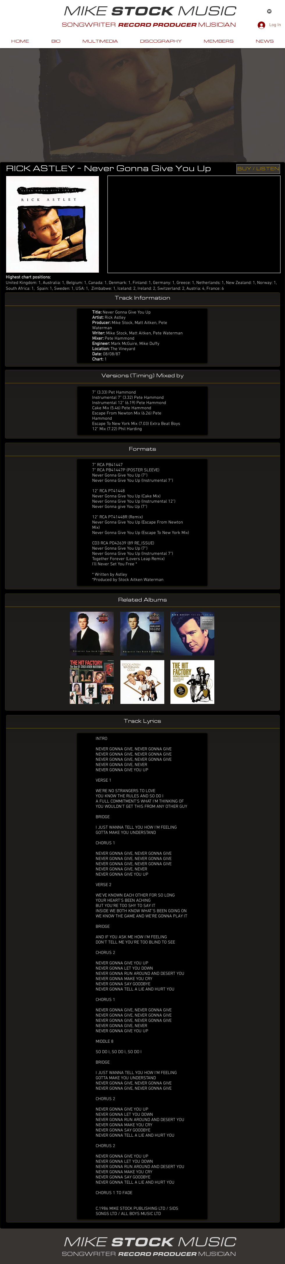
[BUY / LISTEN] (258, 169)
